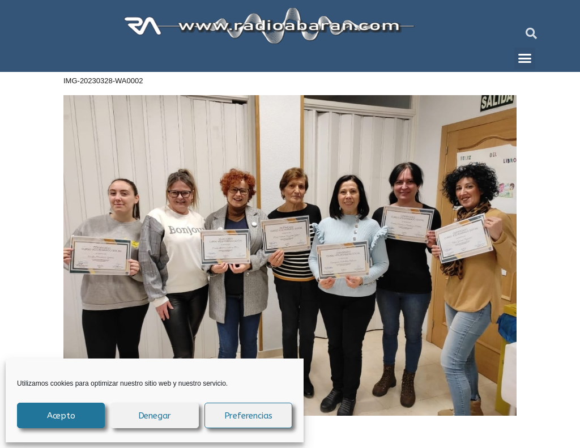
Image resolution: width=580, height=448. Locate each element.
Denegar (155, 416)
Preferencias (248, 416)
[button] (531, 33)
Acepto (61, 416)
